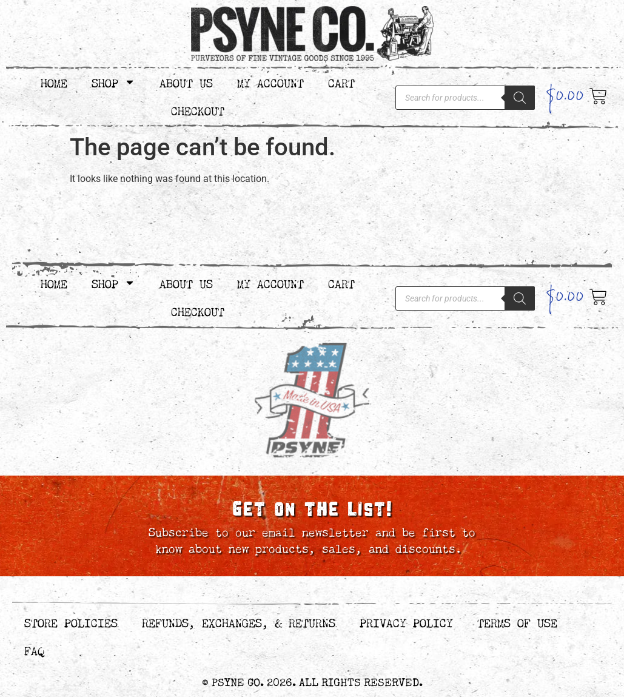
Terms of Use (517, 621)
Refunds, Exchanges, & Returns (238, 621)
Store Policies (71, 621)
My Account (270, 81)
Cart (341, 81)
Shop (113, 81)
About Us (186, 81)
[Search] (520, 98)
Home (54, 81)
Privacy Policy (406, 621)
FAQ (34, 649)
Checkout (197, 109)
